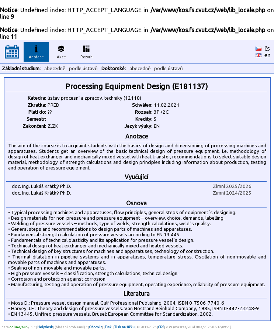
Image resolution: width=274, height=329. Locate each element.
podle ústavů (83, 68)
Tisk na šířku (124, 327)
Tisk (108, 327)
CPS (161, 327)
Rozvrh (86, 51)
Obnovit (95, 327)
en (267, 55)
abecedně (54, 68)
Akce (61, 51)
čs (267, 48)
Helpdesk (45, 327)
